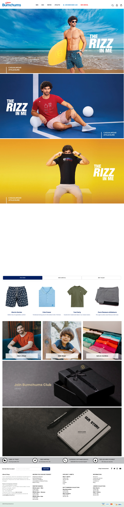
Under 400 (65, 478)
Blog (94, 482)
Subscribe (46, 469)
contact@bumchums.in (8, 495)
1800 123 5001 (18, 492)
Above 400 (65, 479)
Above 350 (96, 491)
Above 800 (35, 499)
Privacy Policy (96, 479)
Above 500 (65, 492)
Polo (64, 484)
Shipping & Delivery (38, 476)
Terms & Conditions (38, 479)
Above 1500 (36, 491)
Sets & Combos (102, 356)
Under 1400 (35, 493)
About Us (95, 476)
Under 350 (95, 489)
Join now (17, 388)
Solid (64, 481)
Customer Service (97, 478)
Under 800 (35, 498)
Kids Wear (62, 356)
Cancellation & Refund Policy (40, 481)
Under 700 (65, 495)
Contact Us (96, 481)
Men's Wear (21, 356)
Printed (64, 482)
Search (112, 5)
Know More (82, 432)
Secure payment (37, 478)
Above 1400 (36, 495)
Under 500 (65, 491)
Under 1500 (35, 489)
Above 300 (96, 495)
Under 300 (95, 493)
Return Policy (36, 482)
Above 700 (65, 496)
